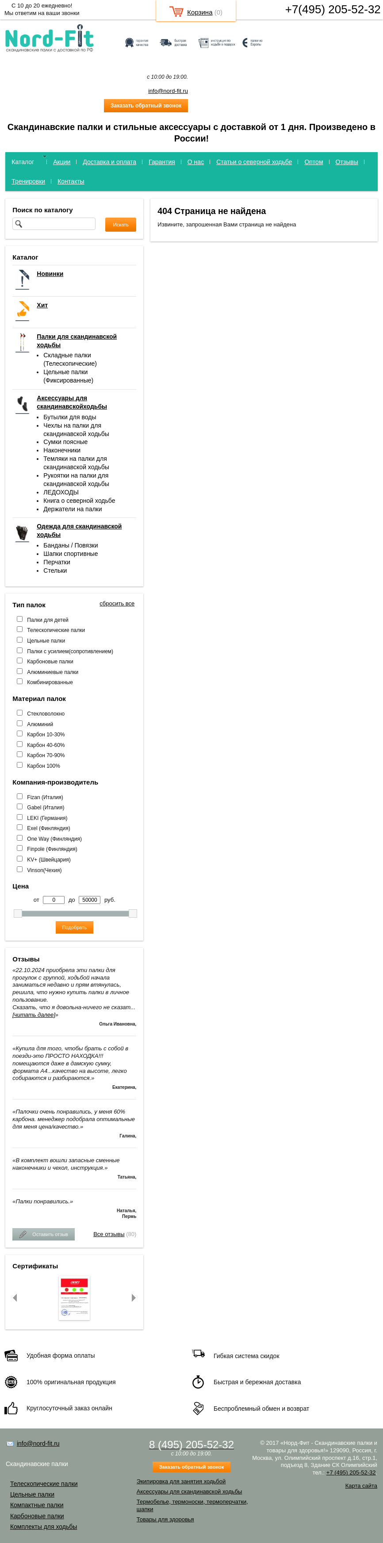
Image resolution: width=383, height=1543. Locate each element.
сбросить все (117, 603)
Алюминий (40, 724)
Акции (61, 161)
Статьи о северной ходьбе (254, 161)
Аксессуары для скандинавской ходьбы (189, 1491)
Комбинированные (50, 682)
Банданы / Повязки (70, 545)
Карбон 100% (43, 766)
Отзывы (347, 161)
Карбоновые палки (50, 662)
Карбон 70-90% (46, 755)
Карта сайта (361, 1485)
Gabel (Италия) (45, 807)
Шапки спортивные (70, 553)
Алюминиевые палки (52, 672)
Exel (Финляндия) (48, 828)
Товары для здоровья (165, 1519)
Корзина (199, 12)
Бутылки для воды (69, 417)
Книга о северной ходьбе (79, 500)
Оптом (313, 161)
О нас (196, 161)
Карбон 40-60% (46, 745)
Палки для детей (47, 620)
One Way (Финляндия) (54, 839)
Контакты (70, 181)
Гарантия (162, 161)
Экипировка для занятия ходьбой (181, 1481)
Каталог (22, 161)
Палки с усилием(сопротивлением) (70, 651)
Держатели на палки (72, 509)
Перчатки (56, 562)
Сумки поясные (65, 441)
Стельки (55, 570)
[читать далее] (33, 1014)
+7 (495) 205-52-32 (351, 1472)
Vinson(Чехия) (44, 870)
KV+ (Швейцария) (48, 860)
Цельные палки (46, 641)
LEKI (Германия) (47, 818)
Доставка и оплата (109, 161)
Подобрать (74, 927)
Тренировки (28, 181)
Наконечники (61, 450)
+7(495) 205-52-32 (333, 9)
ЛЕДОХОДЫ (61, 492)
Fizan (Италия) (45, 797)
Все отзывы (108, 1234)
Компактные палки (37, 1505)
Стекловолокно (46, 714)
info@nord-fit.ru (168, 91)
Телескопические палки (56, 630)
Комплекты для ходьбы (43, 1526)
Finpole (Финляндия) (52, 849)
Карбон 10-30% (46, 734)
